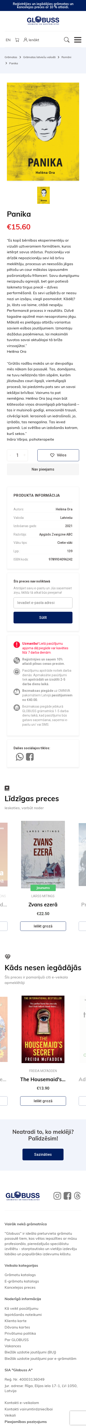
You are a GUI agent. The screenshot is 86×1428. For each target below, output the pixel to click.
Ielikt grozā (43, 926)
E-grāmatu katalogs (22, 1281)
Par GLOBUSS (17, 1339)
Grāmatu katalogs (20, 1274)
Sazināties (43, 1154)
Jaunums (43, 888)
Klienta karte (16, 1320)
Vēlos (58, 455)
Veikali (10, 1415)
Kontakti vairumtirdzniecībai (29, 1409)
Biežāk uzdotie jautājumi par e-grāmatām (40, 1358)
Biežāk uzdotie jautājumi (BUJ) (30, 1352)
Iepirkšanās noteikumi (23, 1314)
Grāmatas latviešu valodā (39, 57)
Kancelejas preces (20, 1287)
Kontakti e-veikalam (22, 1402)
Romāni (66, 57)
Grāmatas (11, 57)
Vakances (13, 1346)
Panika (13, 63)
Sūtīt (43, 617)
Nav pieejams (43, 469)
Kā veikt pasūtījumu (21, 1308)
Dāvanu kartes (17, 1327)
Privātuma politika (20, 1333)
